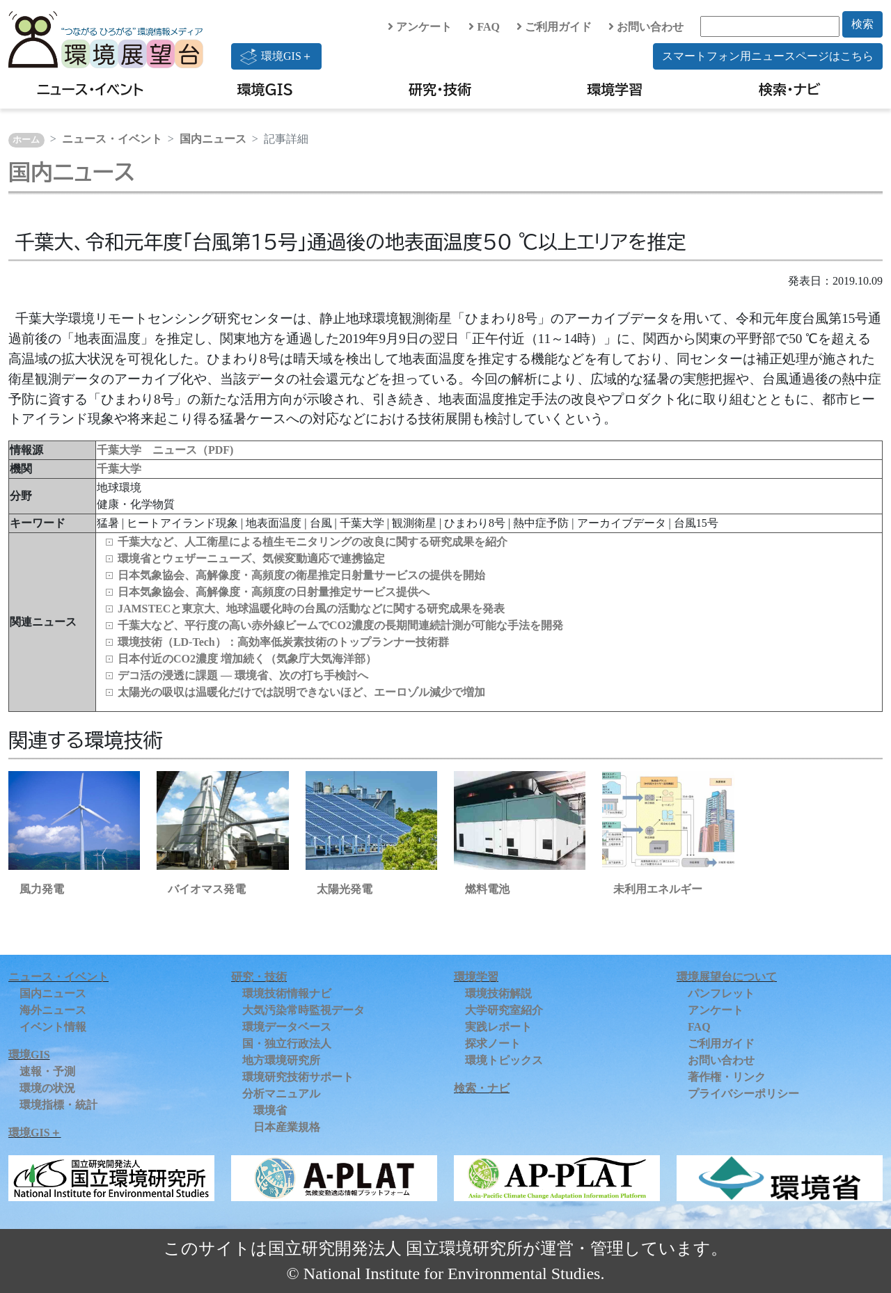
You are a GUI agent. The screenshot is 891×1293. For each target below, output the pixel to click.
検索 (862, 24)
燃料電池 (487, 889)
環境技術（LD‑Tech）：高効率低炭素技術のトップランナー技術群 (283, 642)
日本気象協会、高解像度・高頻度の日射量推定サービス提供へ (273, 592)
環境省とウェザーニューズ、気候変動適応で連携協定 (251, 558)
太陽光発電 (344, 889)
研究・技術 (440, 89)
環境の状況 (47, 1088)
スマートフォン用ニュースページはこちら (768, 56)
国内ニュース (213, 139)
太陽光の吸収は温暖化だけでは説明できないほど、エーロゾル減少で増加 (301, 692)
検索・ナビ (790, 89)
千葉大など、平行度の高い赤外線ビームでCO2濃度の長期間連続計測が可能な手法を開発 (340, 625)
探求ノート (493, 1043)
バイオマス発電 (207, 889)
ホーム (26, 140)
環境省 (270, 1110)
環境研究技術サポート (298, 1077)
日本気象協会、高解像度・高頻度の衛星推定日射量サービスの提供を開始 (301, 575)
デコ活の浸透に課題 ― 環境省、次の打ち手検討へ (243, 675)
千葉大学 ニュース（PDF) (165, 450)
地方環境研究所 (281, 1060)
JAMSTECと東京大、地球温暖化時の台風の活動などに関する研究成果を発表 (311, 608)
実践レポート (498, 1027)
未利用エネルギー (657, 889)
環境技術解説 (498, 993)
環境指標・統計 (58, 1105)
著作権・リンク (727, 1077)
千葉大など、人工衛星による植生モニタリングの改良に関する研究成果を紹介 (312, 542)
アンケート (420, 27)
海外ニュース (52, 1010)
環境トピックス (504, 1060)
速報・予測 (47, 1071)
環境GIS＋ (276, 56)
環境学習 (614, 89)
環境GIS (265, 89)
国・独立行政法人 (286, 1043)
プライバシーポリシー (743, 1094)
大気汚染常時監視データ (303, 1010)
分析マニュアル (281, 1094)
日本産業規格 (286, 1127)
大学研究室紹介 (504, 1010)
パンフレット (721, 993)
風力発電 (41, 889)
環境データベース (286, 1027)
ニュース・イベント (90, 89)
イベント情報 (52, 1027)
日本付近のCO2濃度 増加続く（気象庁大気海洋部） (247, 659)
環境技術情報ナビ (286, 993)
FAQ (484, 27)
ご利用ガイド (554, 27)
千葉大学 (119, 469)
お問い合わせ (646, 27)
